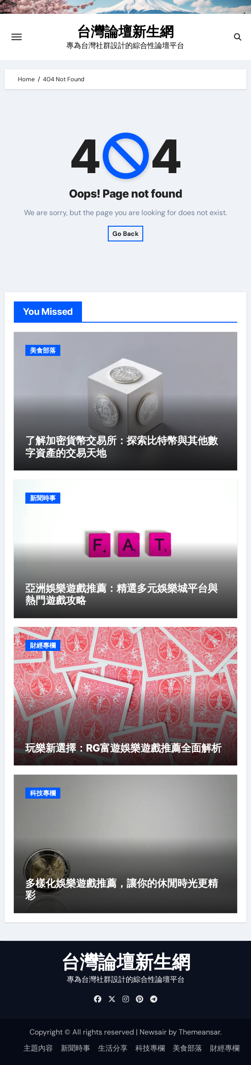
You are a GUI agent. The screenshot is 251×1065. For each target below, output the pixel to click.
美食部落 (43, 350)
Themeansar (199, 1032)
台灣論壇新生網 (125, 31)
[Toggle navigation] (16, 36)
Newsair (153, 1032)
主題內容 (38, 1048)
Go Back (125, 233)
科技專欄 (43, 793)
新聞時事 (43, 498)
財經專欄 (43, 645)
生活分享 (113, 1048)
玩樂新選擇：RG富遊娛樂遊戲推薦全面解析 (123, 748)
